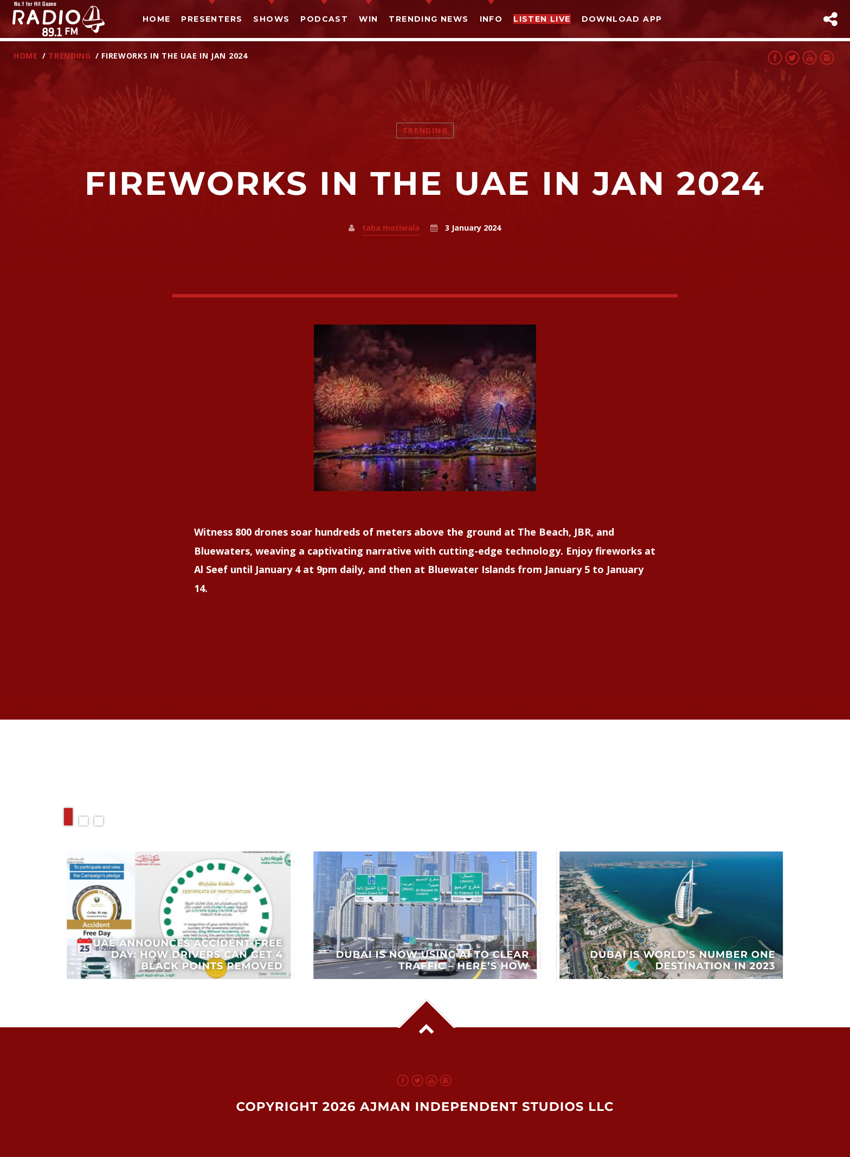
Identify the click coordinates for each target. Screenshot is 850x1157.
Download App (622, 19)
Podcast (324, 19)
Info (491, 19)
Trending (69, 55)
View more (179, 915)
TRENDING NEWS (428, 19)
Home (157, 19)
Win (368, 19)
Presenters (211, 19)
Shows (271, 19)
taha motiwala (391, 228)
